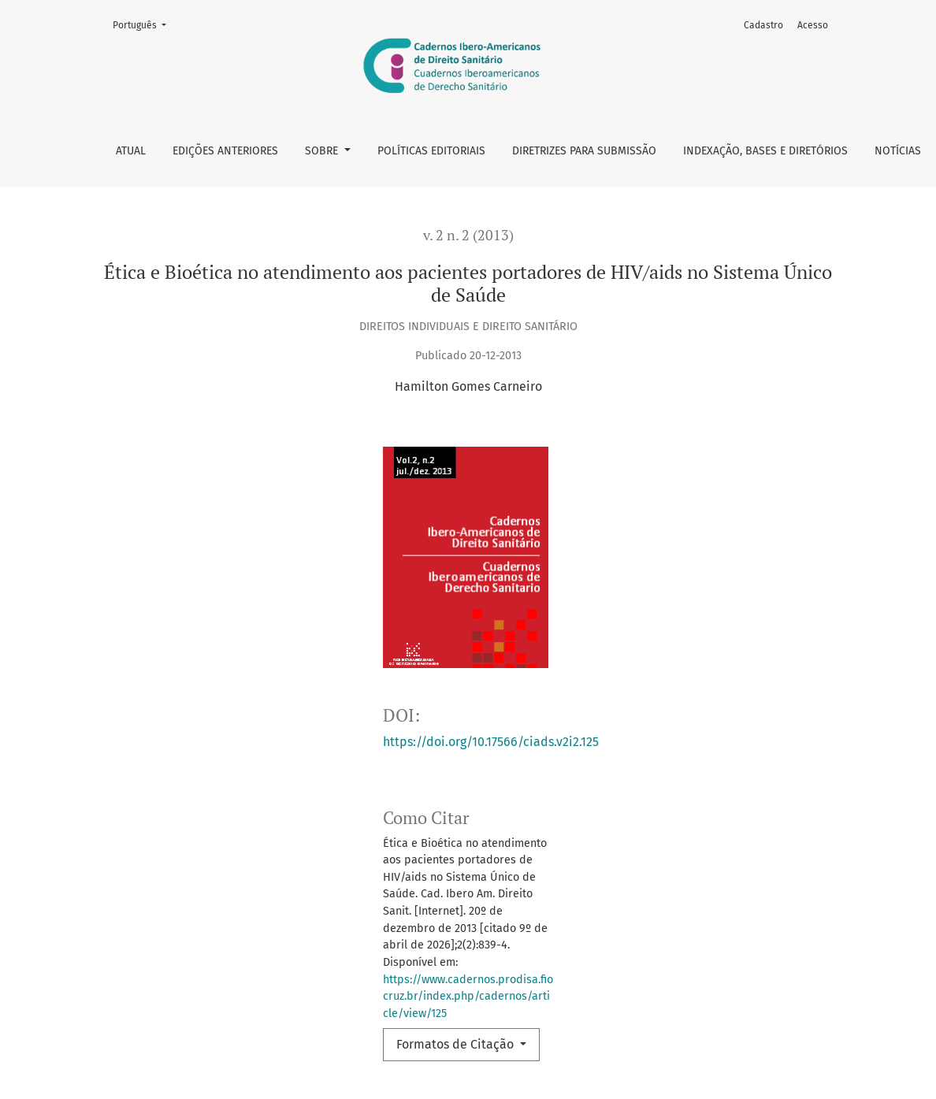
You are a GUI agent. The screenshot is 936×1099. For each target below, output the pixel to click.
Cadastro (763, 25)
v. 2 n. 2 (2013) (468, 235)
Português (144, 24)
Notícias (898, 151)
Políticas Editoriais (431, 151)
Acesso (812, 25)
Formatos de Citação (456, 1044)
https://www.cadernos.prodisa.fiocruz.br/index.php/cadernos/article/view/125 (468, 996)
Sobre (323, 151)
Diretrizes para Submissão (584, 151)
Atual (131, 151)
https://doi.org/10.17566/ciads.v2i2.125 (491, 741)
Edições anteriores (225, 151)
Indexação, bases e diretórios (765, 151)
